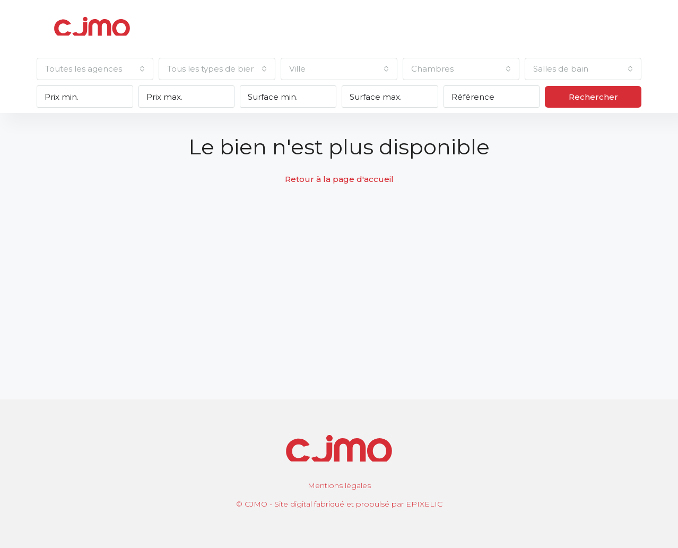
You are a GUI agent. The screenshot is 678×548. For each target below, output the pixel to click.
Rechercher (593, 97)
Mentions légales (339, 485)
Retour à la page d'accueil (339, 179)
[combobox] (95, 69)
